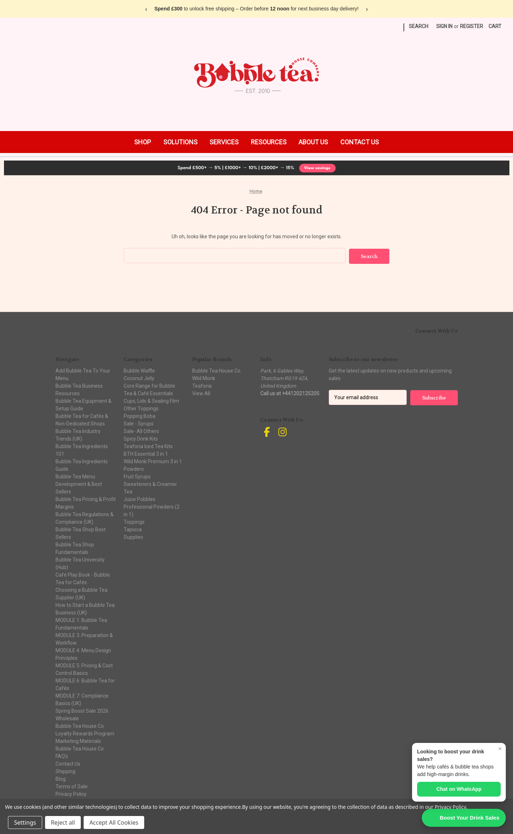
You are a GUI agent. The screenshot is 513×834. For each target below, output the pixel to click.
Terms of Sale (72, 786)
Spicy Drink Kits (141, 438)
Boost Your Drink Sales (469, 818)
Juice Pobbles (139, 498)
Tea (128, 491)
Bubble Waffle (139, 370)
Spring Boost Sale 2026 (82, 710)
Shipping (65, 771)
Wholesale (67, 718)
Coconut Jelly (139, 377)
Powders (134, 468)
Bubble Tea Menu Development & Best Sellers (79, 483)
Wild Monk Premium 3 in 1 (153, 461)
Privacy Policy (71, 793)
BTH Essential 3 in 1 (146, 453)
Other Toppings (141, 408)
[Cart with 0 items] (495, 26)
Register (471, 26)
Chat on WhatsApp (458, 789)
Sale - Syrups (139, 423)
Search (418, 26)
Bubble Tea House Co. (80, 748)
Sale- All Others (141, 430)
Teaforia (202, 385)
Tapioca (133, 529)
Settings (25, 822)
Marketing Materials (78, 740)
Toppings (134, 521)
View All (201, 393)
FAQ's (62, 755)
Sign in (444, 26)
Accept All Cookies (113, 822)
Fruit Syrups (137, 476)
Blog (61, 778)
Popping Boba (139, 415)
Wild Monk (203, 377)
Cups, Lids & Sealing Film (151, 400)
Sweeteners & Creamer (150, 483)
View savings (317, 168)
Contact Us (68, 763)
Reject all (63, 822)
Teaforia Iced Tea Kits (148, 445)
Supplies (133, 536)
